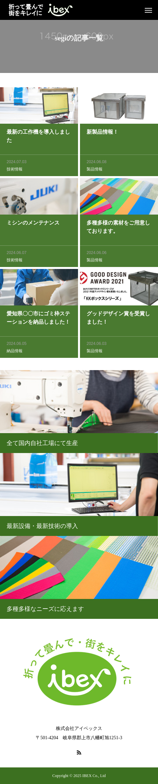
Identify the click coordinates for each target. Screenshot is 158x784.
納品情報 (14, 352)
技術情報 (14, 170)
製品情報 (94, 170)
